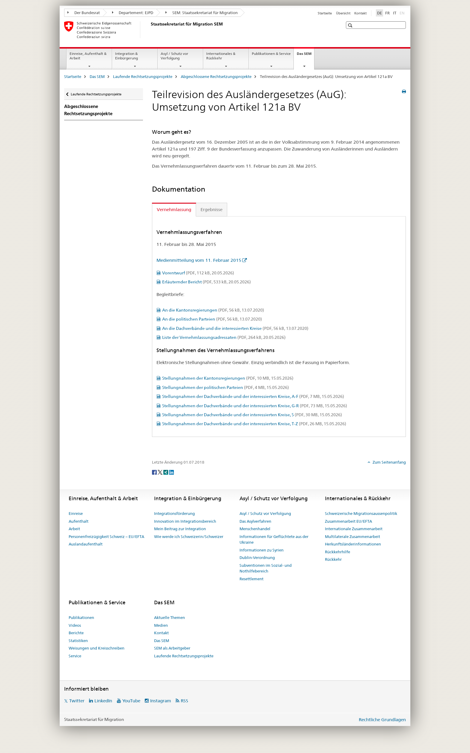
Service (75, 655)
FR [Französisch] (387, 12)
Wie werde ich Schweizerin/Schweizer (188, 536)
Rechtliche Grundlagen (382, 719)
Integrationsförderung (174, 513)
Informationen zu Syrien (261, 550)
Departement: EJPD (132, 12)
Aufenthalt (78, 521)
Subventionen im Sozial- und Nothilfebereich (265, 568)
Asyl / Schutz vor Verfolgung (174, 55)
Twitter (77, 701)
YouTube (131, 701)
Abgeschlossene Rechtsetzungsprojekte (216, 76)
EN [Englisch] (403, 12)
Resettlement (251, 578)
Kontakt (360, 13)
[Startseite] (149, 29)
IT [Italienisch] (394, 12)
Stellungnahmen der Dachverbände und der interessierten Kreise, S (252, 414)
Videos (75, 625)
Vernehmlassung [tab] (174, 209)
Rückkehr (333, 559)
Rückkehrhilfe (337, 551)
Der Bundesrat (83, 12)
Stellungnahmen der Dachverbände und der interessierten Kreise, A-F (253, 396)
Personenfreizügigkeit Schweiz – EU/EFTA (106, 536)
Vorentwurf (198, 272)
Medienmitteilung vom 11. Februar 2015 (198, 260)
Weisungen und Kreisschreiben (96, 648)
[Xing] (166, 472)
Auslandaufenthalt (86, 544)
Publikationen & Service (271, 53)
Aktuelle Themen (169, 617)
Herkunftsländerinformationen (353, 544)
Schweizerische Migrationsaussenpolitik (361, 513)
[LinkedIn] (171, 472)
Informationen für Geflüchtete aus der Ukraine (273, 539)
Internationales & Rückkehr (220, 55)
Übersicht (343, 13)
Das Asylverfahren (255, 521)
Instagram (160, 701)
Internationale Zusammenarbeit (353, 528)
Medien (161, 625)
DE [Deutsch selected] (379, 12)
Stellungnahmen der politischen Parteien (225, 387)
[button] (351, 25)
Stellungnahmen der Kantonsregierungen (227, 378)
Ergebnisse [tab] (211, 209)
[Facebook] (155, 472)
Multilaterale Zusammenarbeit (352, 536)
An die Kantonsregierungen (213, 310)
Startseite (325, 13)
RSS (184, 701)
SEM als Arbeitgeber (172, 648)
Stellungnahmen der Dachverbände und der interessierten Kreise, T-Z (254, 423)
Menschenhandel (254, 528)
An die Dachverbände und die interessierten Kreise (235, 328)
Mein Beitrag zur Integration (180, 528)
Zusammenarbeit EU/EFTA (348, 521)
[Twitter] (160, 472)
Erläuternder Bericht (206, 281)
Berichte (76, 632)
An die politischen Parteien (212, 319)
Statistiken (78, 640)
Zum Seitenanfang (389, 462)
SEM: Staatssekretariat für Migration (201, 12)
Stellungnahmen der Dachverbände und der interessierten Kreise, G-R (254, 405)
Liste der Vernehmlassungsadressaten (224, 337)
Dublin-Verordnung (257, 557)
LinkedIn (103, 701)
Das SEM (305, 55)
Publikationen (81, 617)
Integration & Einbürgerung (126, 55)
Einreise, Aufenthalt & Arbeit (88, 55)
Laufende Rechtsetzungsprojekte (142, 76)
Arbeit (74, 528)
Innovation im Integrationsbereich (185, 521)
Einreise (76, 513)
